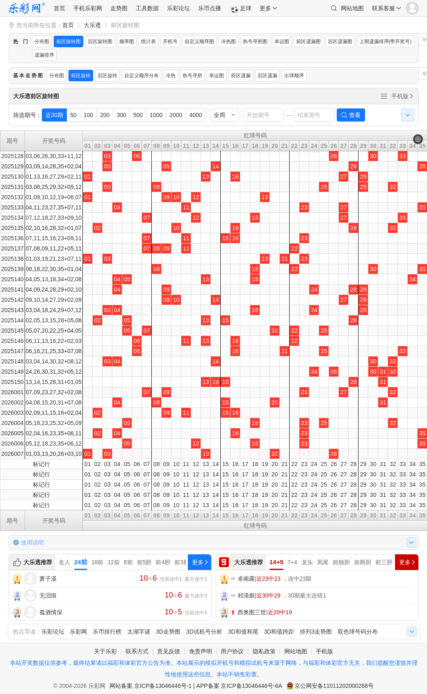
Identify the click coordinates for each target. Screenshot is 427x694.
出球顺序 (294, 75)
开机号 (170, 41)
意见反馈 (168, 651)
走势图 (119, 8)
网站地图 (352, 8)
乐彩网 (78, 631)
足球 (240, 8)
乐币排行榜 (107, 631)
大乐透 (92, 25)
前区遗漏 (241, 75)
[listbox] (224, 115)
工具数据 (147, 8)
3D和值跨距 (279, 631)
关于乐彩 (105, 651)
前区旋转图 (68, 41)
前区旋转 (81, 75)
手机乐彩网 (87, 8)
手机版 (402, 96)
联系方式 (137, 651)
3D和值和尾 (243, 631)
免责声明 (200, 651)
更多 (265, 8)
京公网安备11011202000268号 (334, 686)
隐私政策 (264, 651)
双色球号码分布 (358, 631)
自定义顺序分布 (141, 75)
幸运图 (281, 41)
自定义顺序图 (199, 41)
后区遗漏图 (340, 41)
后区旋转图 (100, 41)
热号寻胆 (192, 75)
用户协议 (232, 651)
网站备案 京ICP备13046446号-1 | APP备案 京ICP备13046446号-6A (196, 686)
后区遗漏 (267, 75)
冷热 (171, 75)
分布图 (41, 41)
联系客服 (383, 8)
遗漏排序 (44, 55)
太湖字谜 (138, 631)
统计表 (148, 41)
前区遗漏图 (308, 41)
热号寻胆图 (255, 41)
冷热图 (228, 41)
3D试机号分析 (204, 631)
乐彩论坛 (178, 8)
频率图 (126, 41)
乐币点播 (209, 8)
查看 (355, 115)
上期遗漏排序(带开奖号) (385, 41)
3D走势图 (168, 631)
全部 (384, 96)
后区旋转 (107, 75)
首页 (59, 8)
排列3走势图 (316, 631)
